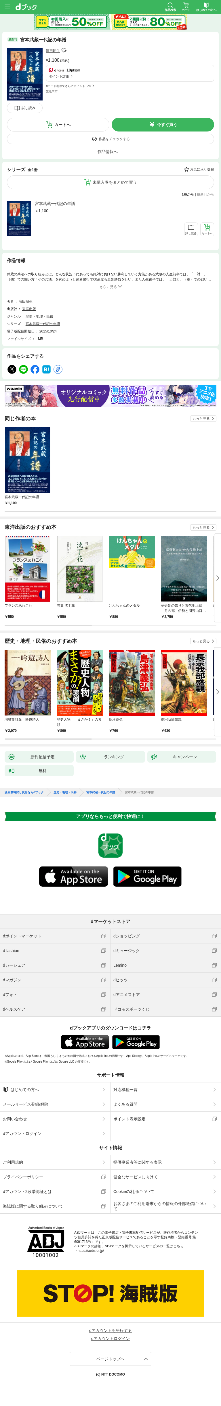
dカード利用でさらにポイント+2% (68, 86)
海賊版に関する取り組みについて (33, 1206)
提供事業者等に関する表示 (137, 1162)
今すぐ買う (167, 124)
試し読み (28, 108)
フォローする (64, 50)
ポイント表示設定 (129, 1119)
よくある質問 (125, 1104)
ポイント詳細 (59, 76)
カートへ (62, 124)
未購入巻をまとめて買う (115, 182)
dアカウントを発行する (110, 1330)
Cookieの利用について (133, 1191)
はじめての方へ (21, 1089)
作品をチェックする (114, 139)
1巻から (188, 194)
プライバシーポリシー (23, 1177)
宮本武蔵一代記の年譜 (55, 203)
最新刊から (205, 194)
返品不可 (52, 91)
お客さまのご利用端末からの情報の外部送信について (159, 1206)
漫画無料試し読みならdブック (24, 792)
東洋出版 (29, 309)
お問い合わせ (15, 1119)
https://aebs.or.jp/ (91, 1251)
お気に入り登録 (202, 169)
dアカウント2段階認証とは (27, 1191)
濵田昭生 (53, 51)
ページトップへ (110, 1359)
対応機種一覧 (125, 1089)
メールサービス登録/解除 (25, 1104)
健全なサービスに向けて (135, 1177)
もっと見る (201, 419)
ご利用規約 (13, 1162)
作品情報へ (108, 151)
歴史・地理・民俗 (39, 316)
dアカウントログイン (22, 1133)
